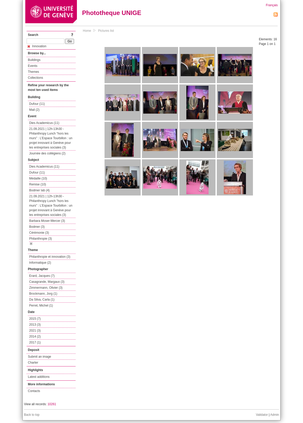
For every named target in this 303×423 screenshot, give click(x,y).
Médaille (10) (38, 178)
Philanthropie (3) (40, 238)
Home (87, 31)
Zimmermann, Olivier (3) (45, 287)
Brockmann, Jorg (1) (43, 293)
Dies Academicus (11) (44, 123)
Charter (33, 362)
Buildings (34, 60)
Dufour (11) (37, 104)
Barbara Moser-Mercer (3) (47, 221)
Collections (35, 78)
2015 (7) (35, 318)
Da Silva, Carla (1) (41, 299)
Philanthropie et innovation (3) (49, 256)
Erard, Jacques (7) (42, 276)
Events (32, 66)
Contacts (34, 391)
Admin (274, 415)
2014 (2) (35, 336)
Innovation (37, 46)
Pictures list (106, 31)
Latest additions (39, 377)
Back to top (31, 415)
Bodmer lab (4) (39, 190)
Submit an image (39, 356)
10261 (51, 404)
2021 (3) (35, 330)
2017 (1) (35, 342)
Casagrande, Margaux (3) (47, 282)
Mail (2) (34, 110)
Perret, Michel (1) (41, 305)
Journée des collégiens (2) (47, 153)
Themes (33, 72)
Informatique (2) (40, 262)
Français (272, 5)
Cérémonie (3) (39, 232)
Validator (262, 415)
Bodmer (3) (37, 227)
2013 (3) (35, 324)
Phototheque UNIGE (111, 12)
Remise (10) (37, 184)
